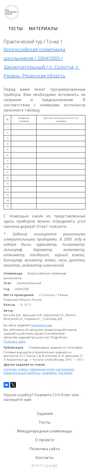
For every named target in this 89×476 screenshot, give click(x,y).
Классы (9, 305)
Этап (7, 283)
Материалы (43, 28)
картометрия (65, 369)
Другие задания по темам (24, 365)
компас (23, 369)
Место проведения (19, 295)
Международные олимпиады (44, 431)
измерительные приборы (22, 373)
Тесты (15, 28)
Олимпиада (13, 273)
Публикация (13, 348)
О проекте (44, 439)
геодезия (10, 369)
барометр (65, 373)
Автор (8, 311)
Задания (45, 413)
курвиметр (49, 373)
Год (6, 289)
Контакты (44, 457)
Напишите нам (41, 325)
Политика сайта (15, 342)
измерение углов (42, 369)
